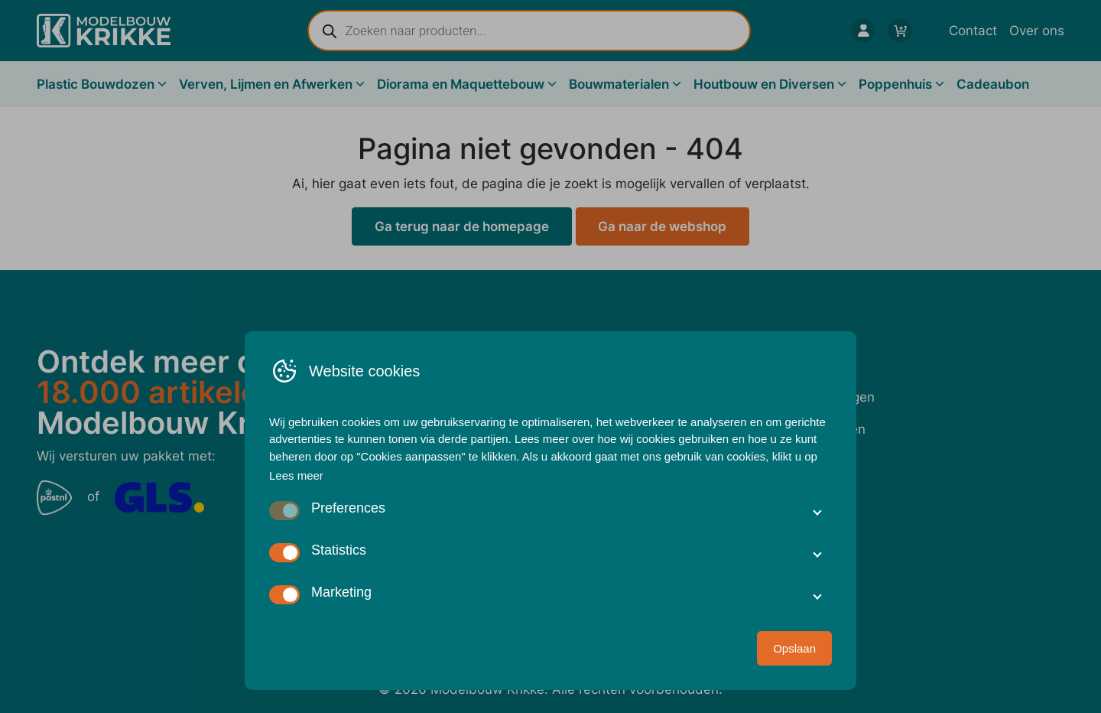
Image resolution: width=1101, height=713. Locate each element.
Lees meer (296, 475)
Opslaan (794, 648)
